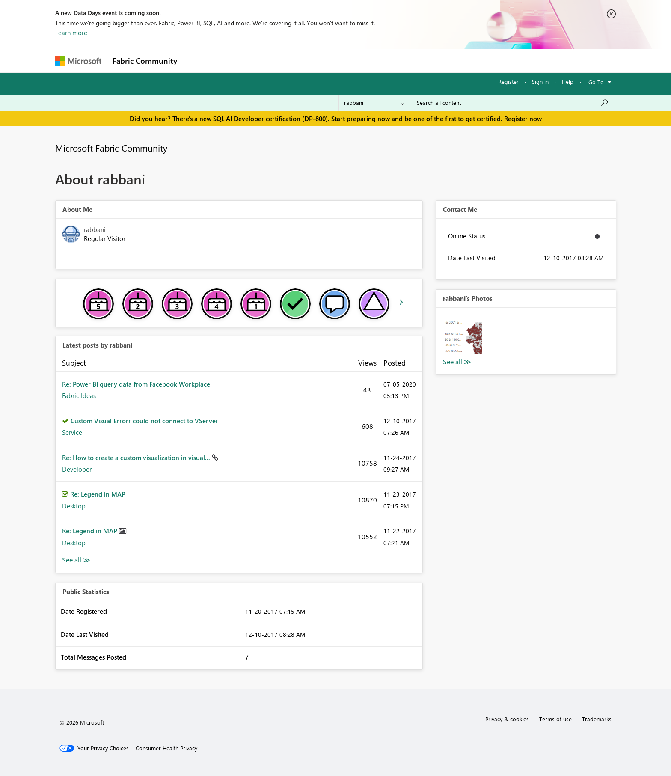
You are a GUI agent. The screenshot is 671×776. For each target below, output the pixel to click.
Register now (523, 118)
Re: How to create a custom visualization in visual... (137, 457)
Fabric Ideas (79, 395)
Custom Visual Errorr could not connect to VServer (144, 420)
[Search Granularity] (374, 103)
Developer (77, 469)
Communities (307, 60)
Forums (196, 60)
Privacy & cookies (507, 718)
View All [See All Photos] (457, 362)
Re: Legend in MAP (97, 494)
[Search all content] (513, 103)
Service (72, 432)
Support (415, 60)
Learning (378, 60)
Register (508, 81)
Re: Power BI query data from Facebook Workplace (136, 384)
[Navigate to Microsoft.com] (78, 61)
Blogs (346, 60)
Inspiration (234, 60)
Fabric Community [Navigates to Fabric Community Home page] (145, 61)
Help (567, 81)
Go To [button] (596, 82)
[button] (463, 335)
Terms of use (555, 718)
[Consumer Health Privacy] (166, 748)
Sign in (540, 81)
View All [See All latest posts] (76, 560)
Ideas (269, 60)
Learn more (71, 32)
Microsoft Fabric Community (111, 148)
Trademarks (597, 718)
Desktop (74, 506)
